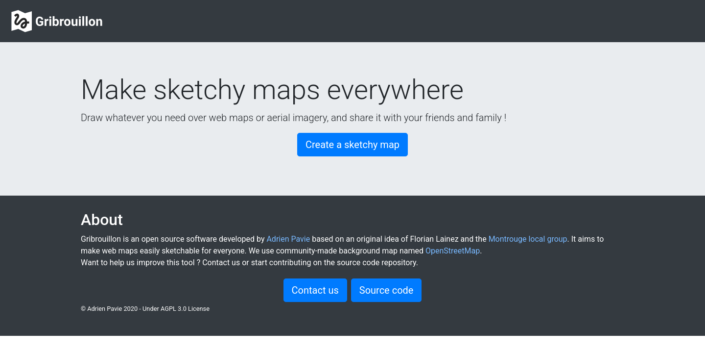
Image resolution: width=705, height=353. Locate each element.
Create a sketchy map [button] (353, 145)
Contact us (315, 290)
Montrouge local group (528, 239)
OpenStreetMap (452, 250)
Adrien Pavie (288, 239)
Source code (386, 290)
